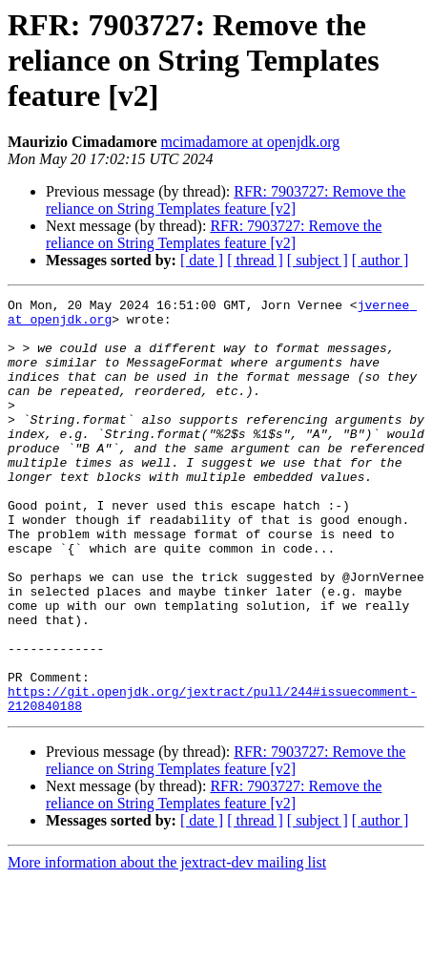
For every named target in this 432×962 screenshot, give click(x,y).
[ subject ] (317, 260)
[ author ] (380, 260)
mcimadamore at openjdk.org (250, 142)
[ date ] (201, 260)
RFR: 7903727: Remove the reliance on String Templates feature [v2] (225, 200)
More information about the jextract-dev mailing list (167, 945)
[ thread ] (255, 260)
